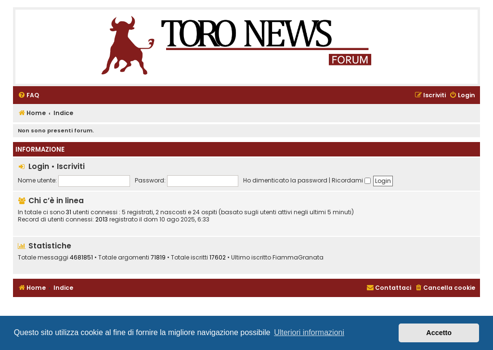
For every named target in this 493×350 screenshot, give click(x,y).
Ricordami (351, 180)
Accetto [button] (439, 333)
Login (38, 166)
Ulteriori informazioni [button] (309, 332)
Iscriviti (71, 166)
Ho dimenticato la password (285, 180)
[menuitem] (28, 95)
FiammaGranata (298, 257)
